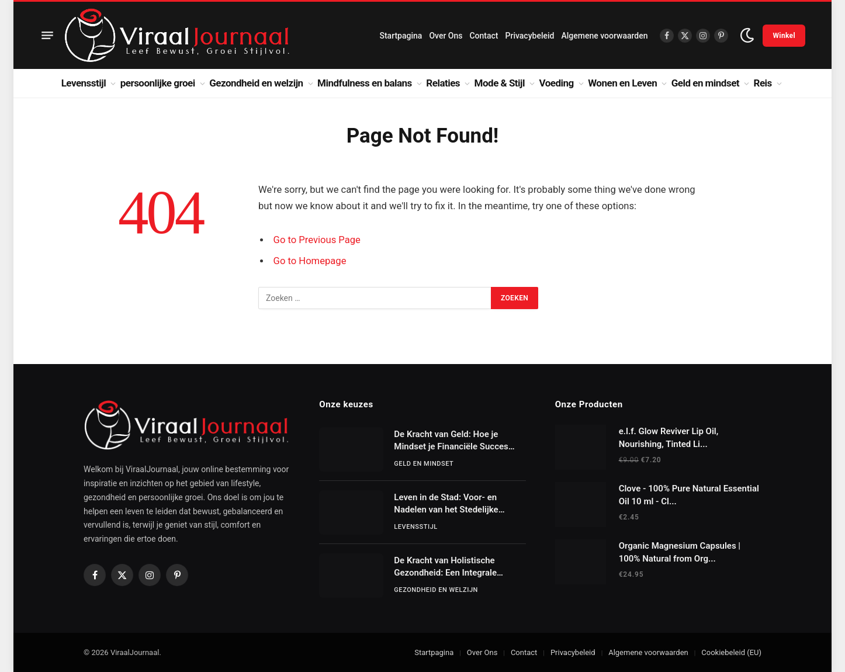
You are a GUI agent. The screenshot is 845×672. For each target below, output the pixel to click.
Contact (483, 35)
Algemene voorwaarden (604, 35)
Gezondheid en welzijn (256, 83)
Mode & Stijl (500, 83)
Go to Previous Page (317, 239)
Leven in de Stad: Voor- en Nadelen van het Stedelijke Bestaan (446, 504)
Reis (763, 83)
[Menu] (47, 36)
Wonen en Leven (622, 83)
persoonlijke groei (157, 83)
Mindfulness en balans (364, 83)
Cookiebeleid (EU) (731, 652)
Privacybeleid (530, 35)
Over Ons (445, 35)
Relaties (443, 83)
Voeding (556, 83)
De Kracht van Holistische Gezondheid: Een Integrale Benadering (445, 567)
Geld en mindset (705, 83)
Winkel (784, 36)
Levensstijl (83, 83)
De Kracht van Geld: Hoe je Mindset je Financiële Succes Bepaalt (451, 441)
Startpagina (400, 35)
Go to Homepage (310, 260)
